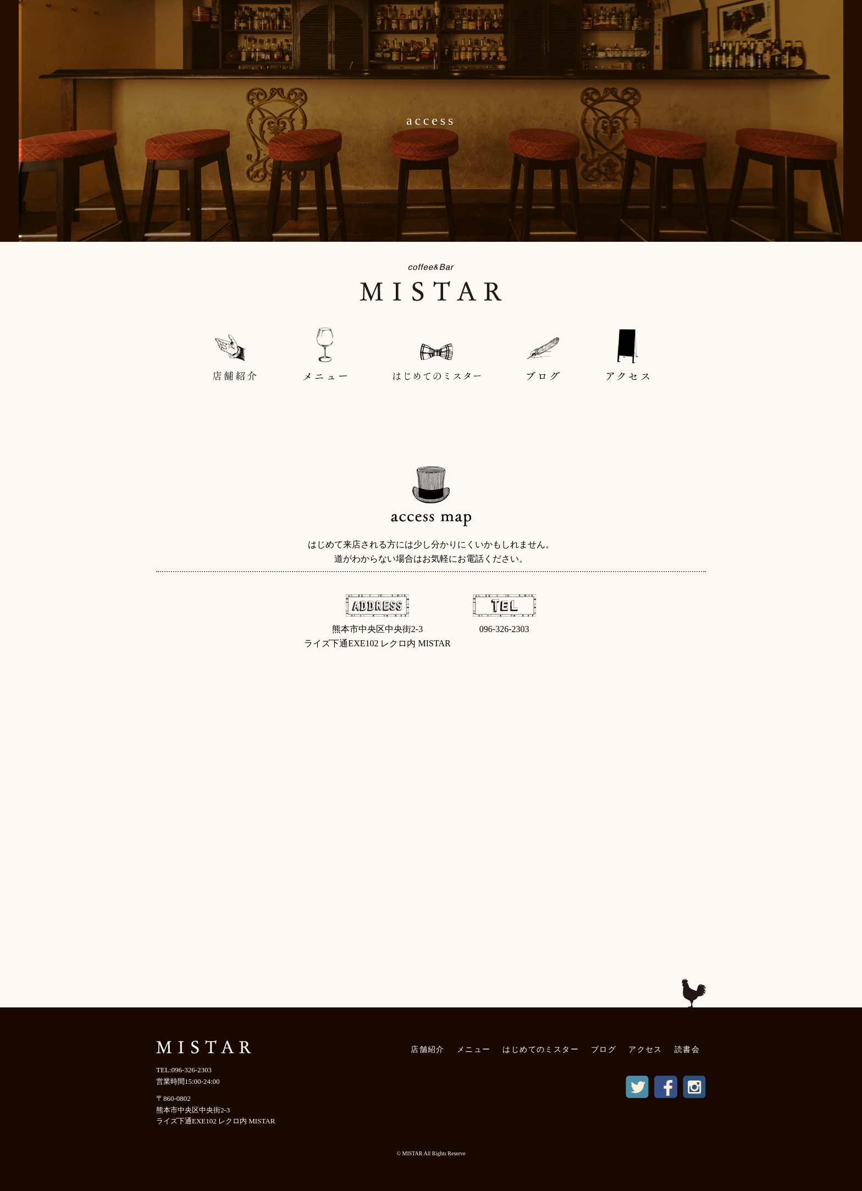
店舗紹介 (428, 1049)
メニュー (474, 1049)
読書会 (687, 1049)
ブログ (603, 1049)
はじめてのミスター (540, 1049)
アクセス (645, 1049)
